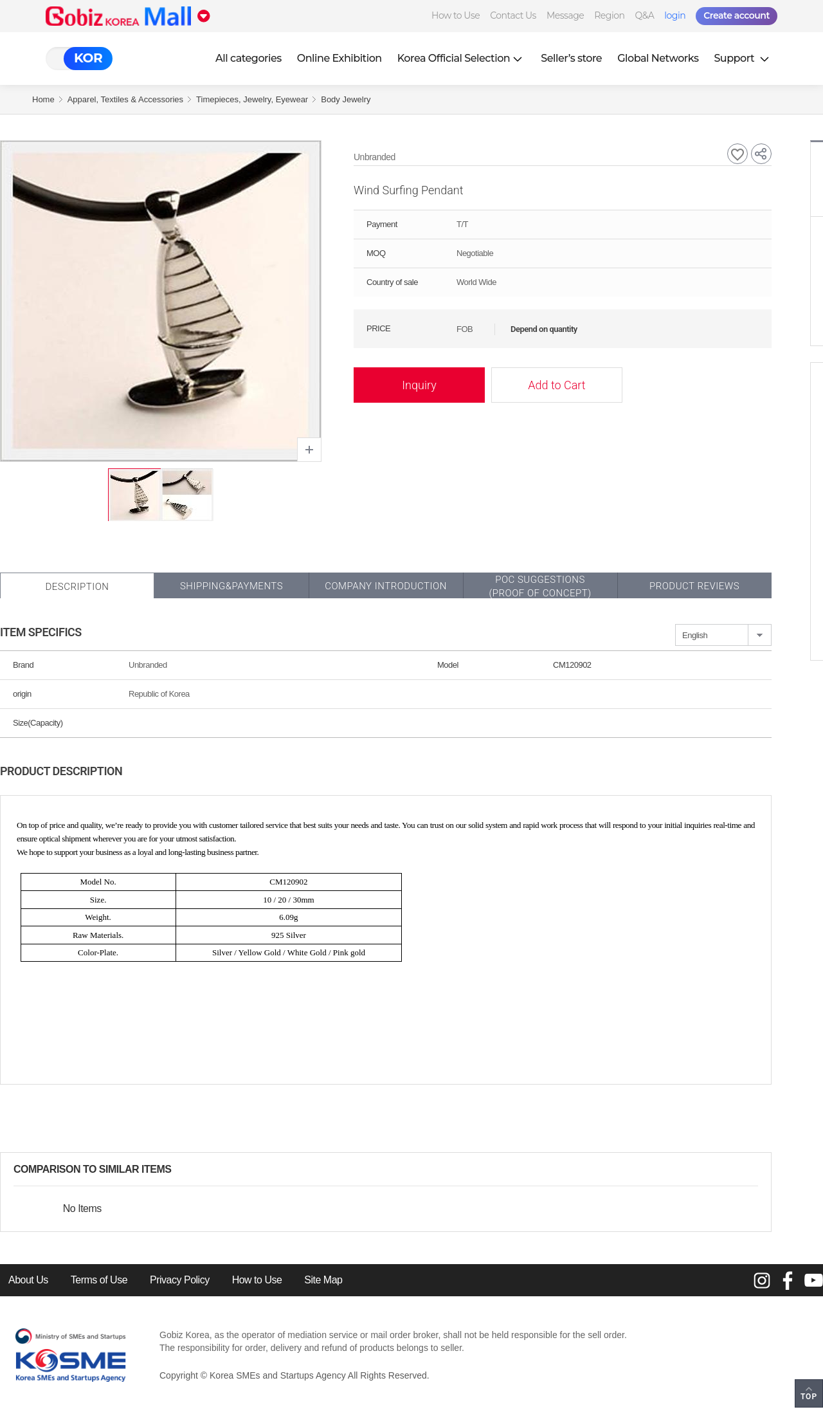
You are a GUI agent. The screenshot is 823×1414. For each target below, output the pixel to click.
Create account (736, 15)
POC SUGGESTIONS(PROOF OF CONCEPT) (540, 586)
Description (77, 586)
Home (43, 99)
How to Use (455, 15)
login (674, 15)
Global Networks (657, 58)
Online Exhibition (339, 58)
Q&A (644, 15)
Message (565, 15)
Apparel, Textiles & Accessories (125, 99)
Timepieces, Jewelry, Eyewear (252, 99)
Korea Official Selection (461, 58)
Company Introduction (386, 586)
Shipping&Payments (231, 586)
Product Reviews (694, 586)
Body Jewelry (345, 99)
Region (609, 15)
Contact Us (513, 15)
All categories (248, 58)
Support (743, 58)
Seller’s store (571, 58)
